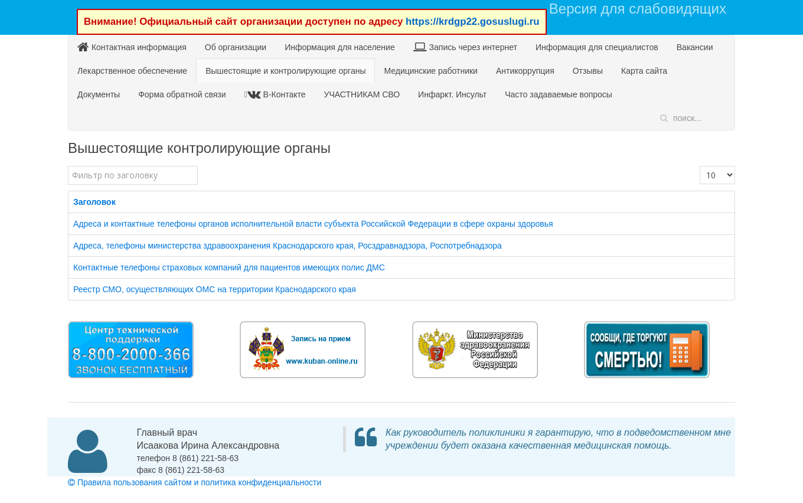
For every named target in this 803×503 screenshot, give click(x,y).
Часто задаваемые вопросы (558, 94)
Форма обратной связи (182, 94)
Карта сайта (644, 71)
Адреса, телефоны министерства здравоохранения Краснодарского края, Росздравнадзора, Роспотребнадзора (287, 245)
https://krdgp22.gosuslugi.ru (473, 21)
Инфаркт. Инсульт (452, 94)
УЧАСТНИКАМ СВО (362, 94)
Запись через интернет (465, 47)
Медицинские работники (430, 71)
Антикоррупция (525, 71)
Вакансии (695, 47)
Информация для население (340, 47)
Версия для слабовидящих (637, 9)
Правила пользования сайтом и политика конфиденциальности (194, 482)
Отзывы (588, 71)
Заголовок (94, 202)
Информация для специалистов (597, 47)
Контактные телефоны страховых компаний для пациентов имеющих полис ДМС (229, 267)
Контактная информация (132, 47)
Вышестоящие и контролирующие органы (285, 71)
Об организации (235, 47)
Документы (98, 94)
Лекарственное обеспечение (132, 71)
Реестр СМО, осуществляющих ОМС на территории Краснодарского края (214, 289)
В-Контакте (276, 94)
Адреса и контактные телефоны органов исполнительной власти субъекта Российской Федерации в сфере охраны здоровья (313, 223)
